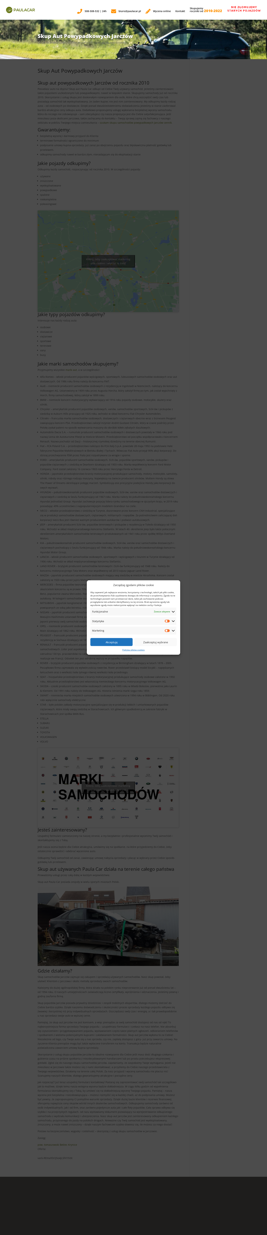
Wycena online (158, 11)
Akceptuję (112, 642)
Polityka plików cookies (133, 649)
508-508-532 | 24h (92, 11)
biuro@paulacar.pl (126, 11)
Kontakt (180, 11)
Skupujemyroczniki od (206, 10)
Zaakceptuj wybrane (155, 642)
